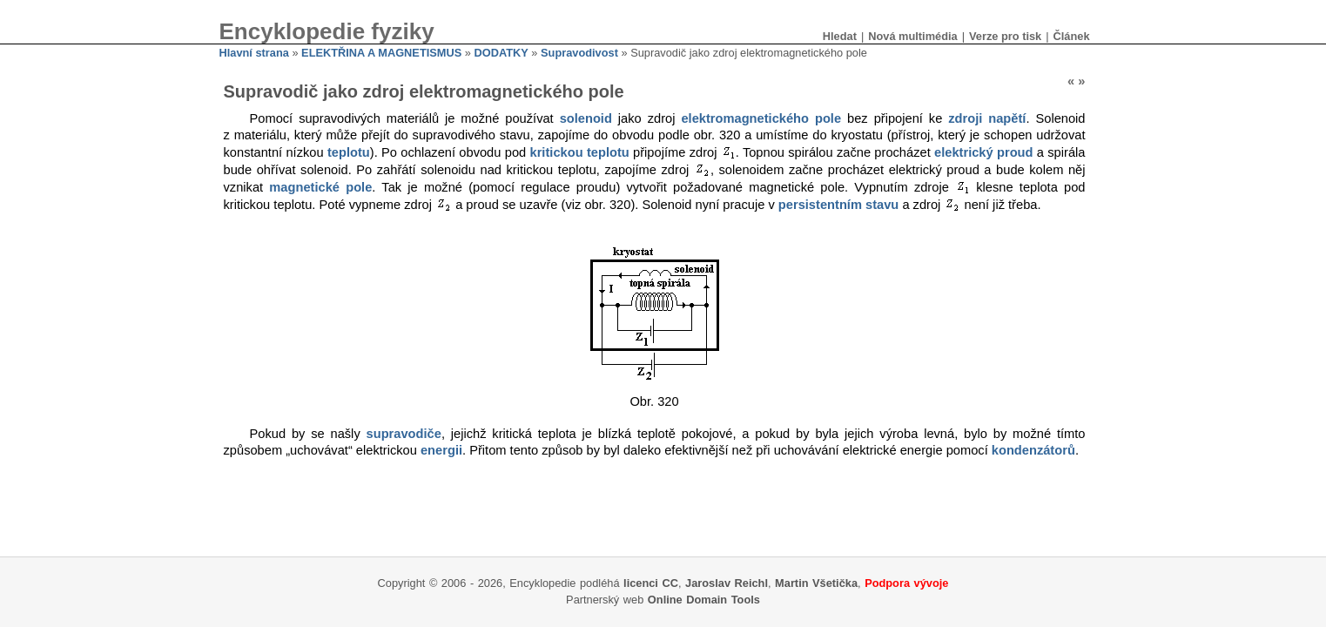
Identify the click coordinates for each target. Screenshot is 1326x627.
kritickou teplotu (579, 152)
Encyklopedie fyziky (326, 31)
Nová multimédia (912, 36)
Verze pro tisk (1005, 36)
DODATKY (501, 52)
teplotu (348, 152)
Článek (1071, 36)
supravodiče (404, 434)
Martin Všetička (816, 583)
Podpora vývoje (906, 583)
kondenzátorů (1033, 450)
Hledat (840, 36)
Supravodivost (579, 52)
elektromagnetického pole (761, 118)
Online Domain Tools (704, 599)
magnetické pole (320, 187)
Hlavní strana (254, 52)
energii (441, 450)
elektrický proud (983, 152)
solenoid (586, 118)
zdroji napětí (987, 118)
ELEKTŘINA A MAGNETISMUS (381, 52)
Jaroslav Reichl (726, 583)
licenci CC (650, 583)
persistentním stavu (838, 205)
